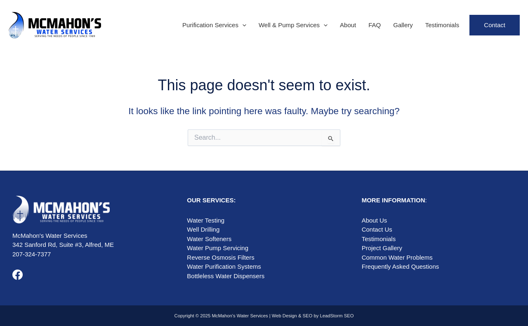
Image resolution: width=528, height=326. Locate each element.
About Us (374, 220)
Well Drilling (203, 229)
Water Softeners (209, 238)
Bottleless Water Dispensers (225, 275)
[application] (242, 25)
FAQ (374, 24)
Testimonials (442, 24)
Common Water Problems (397, 257)
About (348, 24)
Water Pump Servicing (217, 247)
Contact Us (377, 229)
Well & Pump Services (293, 25)
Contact (494, 24)
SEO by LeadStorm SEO (328, 315)
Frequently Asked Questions (400, 266)
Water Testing (205, 220)
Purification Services (214, 25)
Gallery (403, 24)
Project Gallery (382, 247)
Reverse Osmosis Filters (220, 257)
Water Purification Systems (224, 266)
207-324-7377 (31, 254)
